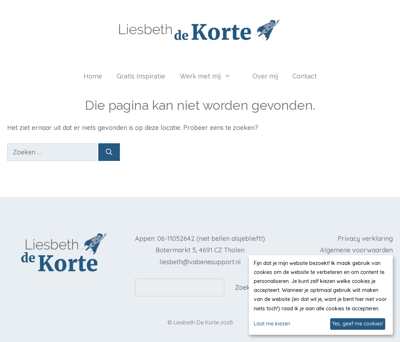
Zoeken (246, 287)
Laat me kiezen (272, 323)
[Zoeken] (109, 152)
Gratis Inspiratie (141, 76)
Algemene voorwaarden (356, 250)
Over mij (265, 76)
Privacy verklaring (365, 238)
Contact (304, 76)
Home (93, 76)
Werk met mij (212, 76)
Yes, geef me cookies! (357, 323)
